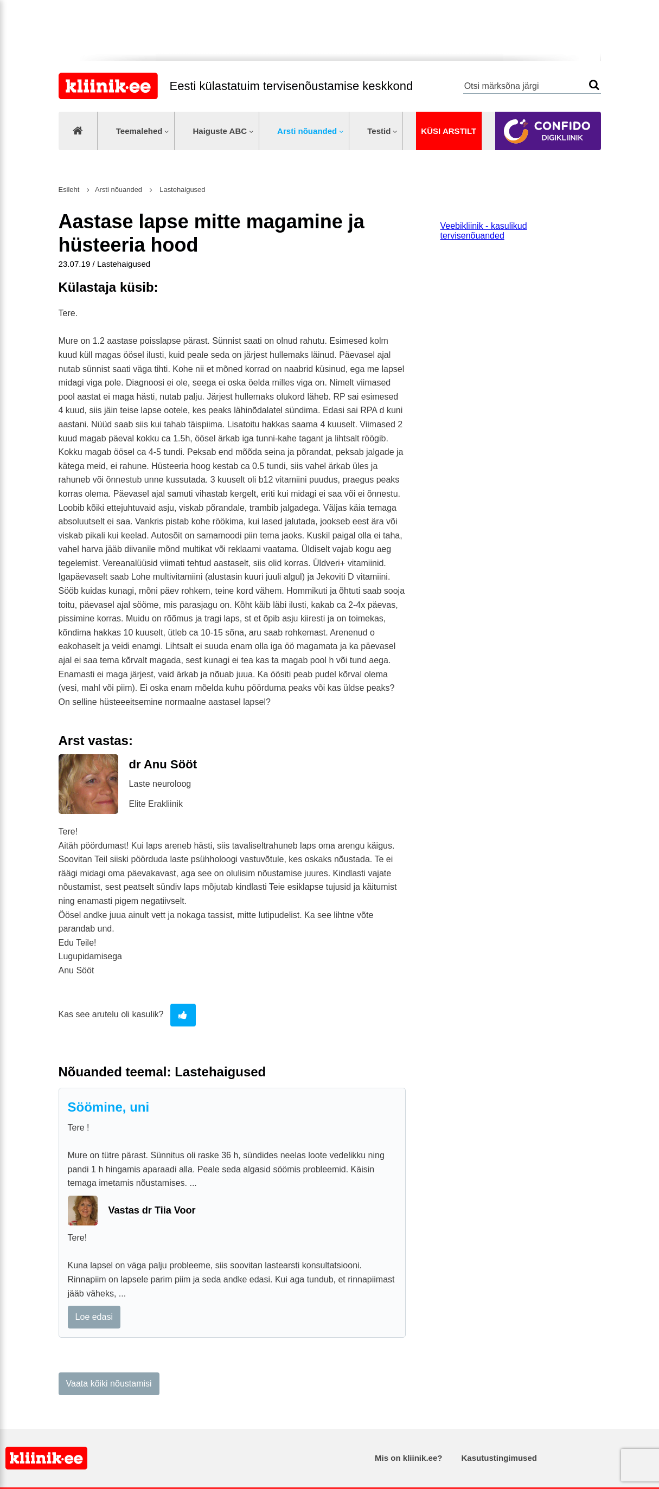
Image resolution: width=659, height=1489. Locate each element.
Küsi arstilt (448, 131)
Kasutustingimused (499, 1457)
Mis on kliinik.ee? (408, 1457)
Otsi (594, 85)
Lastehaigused (182, 189)
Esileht (69, 189)
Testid (379, 131)
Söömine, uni (109, 1107)
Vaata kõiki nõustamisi (109, 1383)
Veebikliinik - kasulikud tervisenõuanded (483, 230)
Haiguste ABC (220, 131)
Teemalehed (139, 131)
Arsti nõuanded (307, 131)
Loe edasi (94, 1316)
